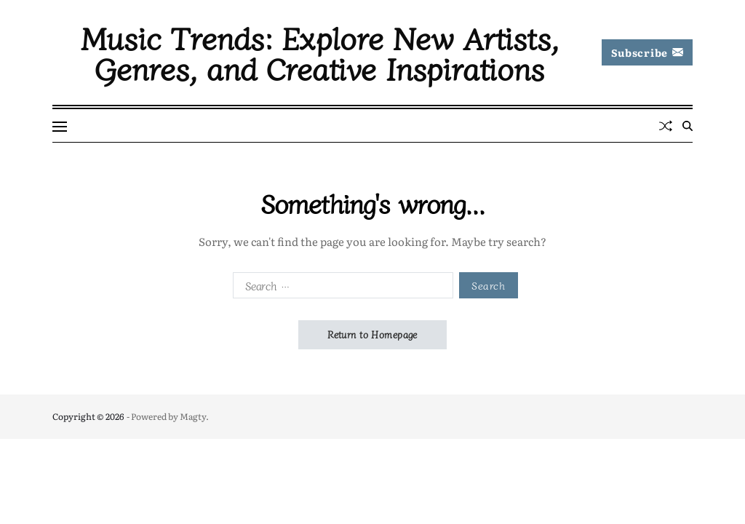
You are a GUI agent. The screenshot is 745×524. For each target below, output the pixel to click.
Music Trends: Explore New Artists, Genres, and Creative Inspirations (320, 52)
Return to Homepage (372, 334)
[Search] (687, 126)
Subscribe (647, 52)
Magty (193, 416)
